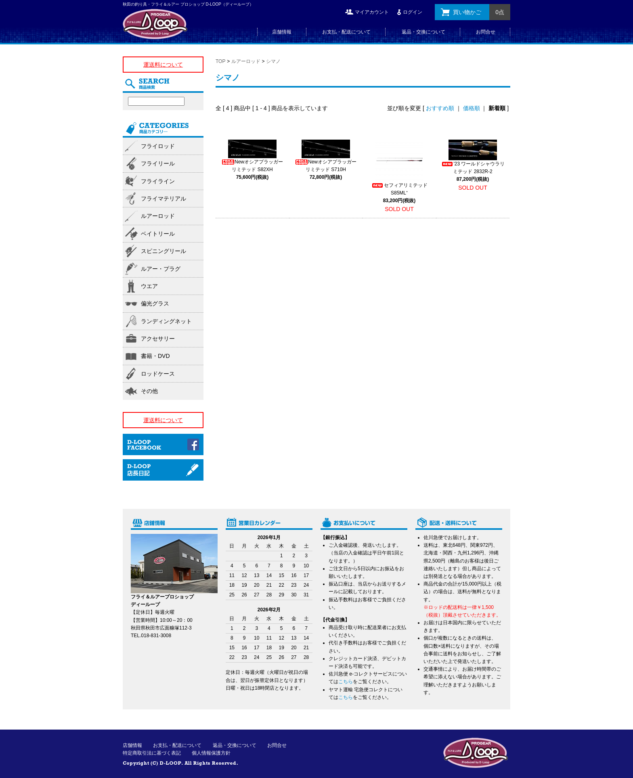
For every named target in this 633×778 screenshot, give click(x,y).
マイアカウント (372, 12)
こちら (345, 681)
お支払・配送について (346, 32)
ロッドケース (158, 373)
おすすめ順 (440, 108)
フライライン (158, 181)
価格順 (471, 108)
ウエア (149, 286)
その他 (149, 391)
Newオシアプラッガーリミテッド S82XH (252, 169)
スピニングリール (163, 251)
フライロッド (158, 146)
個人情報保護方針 (211, 753)
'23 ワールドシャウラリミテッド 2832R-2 (473, 171)
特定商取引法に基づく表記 (152, 753)
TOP (220, 61)
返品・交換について (423, 32)
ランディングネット (166, 321)
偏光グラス (155, 303)
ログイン (412, 12)
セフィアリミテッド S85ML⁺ (399, 192)
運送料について (163, 64)
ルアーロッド (245, 61)
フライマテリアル (163, 198)
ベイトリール (158, 233)
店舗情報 (281, 32)
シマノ (273, 61)
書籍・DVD (155, 356)
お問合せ (485, 32)
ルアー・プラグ (160, 269)
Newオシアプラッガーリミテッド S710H (325, 169)
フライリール (158, 163)
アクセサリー (158, 338)
